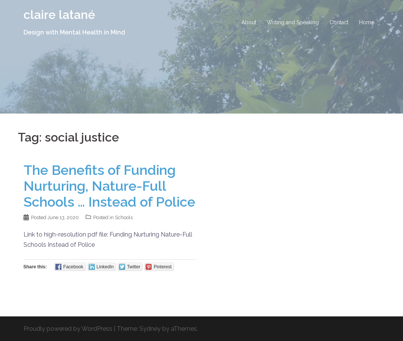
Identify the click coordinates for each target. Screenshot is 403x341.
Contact (338, 22)
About (248, 22)
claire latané (59, 15)
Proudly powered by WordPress (68, 328)
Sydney (150, 328)
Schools (124, 217)
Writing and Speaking (293, 22)
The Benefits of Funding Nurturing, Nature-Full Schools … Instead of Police (109, 186)
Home (366, 22)
